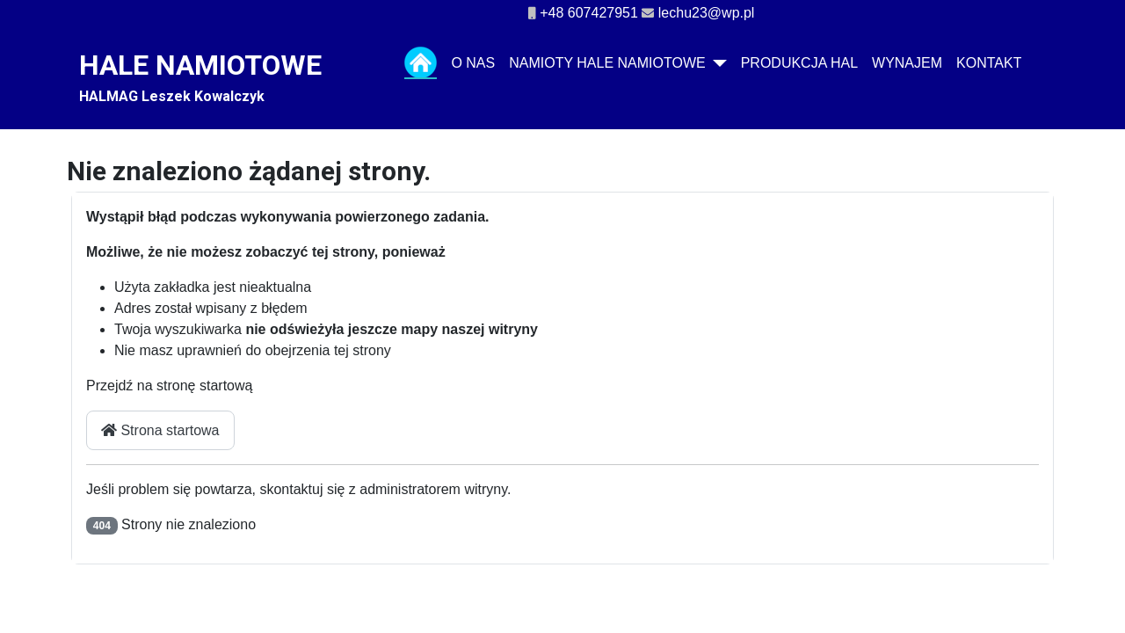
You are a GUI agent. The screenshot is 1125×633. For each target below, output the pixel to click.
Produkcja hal (799, 62)
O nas (473, 62)
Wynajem (907, 62)
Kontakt (988, 62)
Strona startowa (160, 430)
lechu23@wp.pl (706, 12)
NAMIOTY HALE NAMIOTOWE (607, 62)
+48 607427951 (589, 12)
